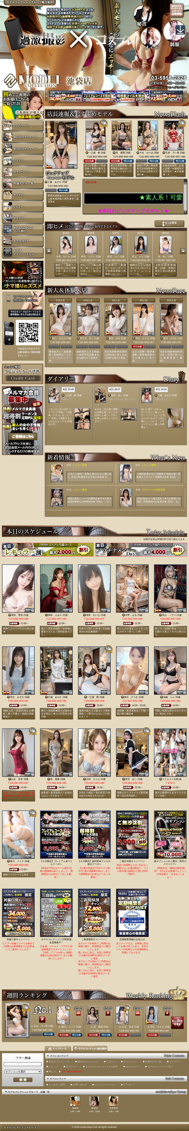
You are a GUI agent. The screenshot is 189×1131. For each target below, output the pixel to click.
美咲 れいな (93, 615)
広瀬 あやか (55, 697)
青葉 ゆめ (114, 338)
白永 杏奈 (17, 779)
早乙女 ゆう (87, 338)
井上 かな (138, 256)
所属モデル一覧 (153, 1061)
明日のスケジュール (88, 1061)
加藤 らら (169, 697)
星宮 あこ (117, 395)
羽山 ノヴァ (169, 615)
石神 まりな (93, 779)
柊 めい (162, 256)
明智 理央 (17, 615)
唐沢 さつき (131, 697)
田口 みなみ (59, 338)
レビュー (53, 1066)
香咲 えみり (55, 615)
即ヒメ (52, 1071)
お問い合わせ (80, 1084)
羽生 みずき (142, 338)
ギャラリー (72, 1066)
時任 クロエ (88, 256)
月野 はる (131, 615)
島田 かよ (113, 256)
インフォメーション (105, 1084)
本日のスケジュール (59, 1061)
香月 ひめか (170, 338)
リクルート (129, 1084)
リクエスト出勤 (170, 779)
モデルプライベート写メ (160, 1066)
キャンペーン (130, 1061)
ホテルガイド (133, 1066)
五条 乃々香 (172, 152)
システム (111, 1061)
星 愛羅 (120, 152)
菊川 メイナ (17, 861)
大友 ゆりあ (146, 152)
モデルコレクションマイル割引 (101, 1066)
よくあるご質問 (57, 1084)
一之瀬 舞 (94, 152)
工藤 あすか (55, 182)
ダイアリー (175, 1061)
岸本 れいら (63, 256)
